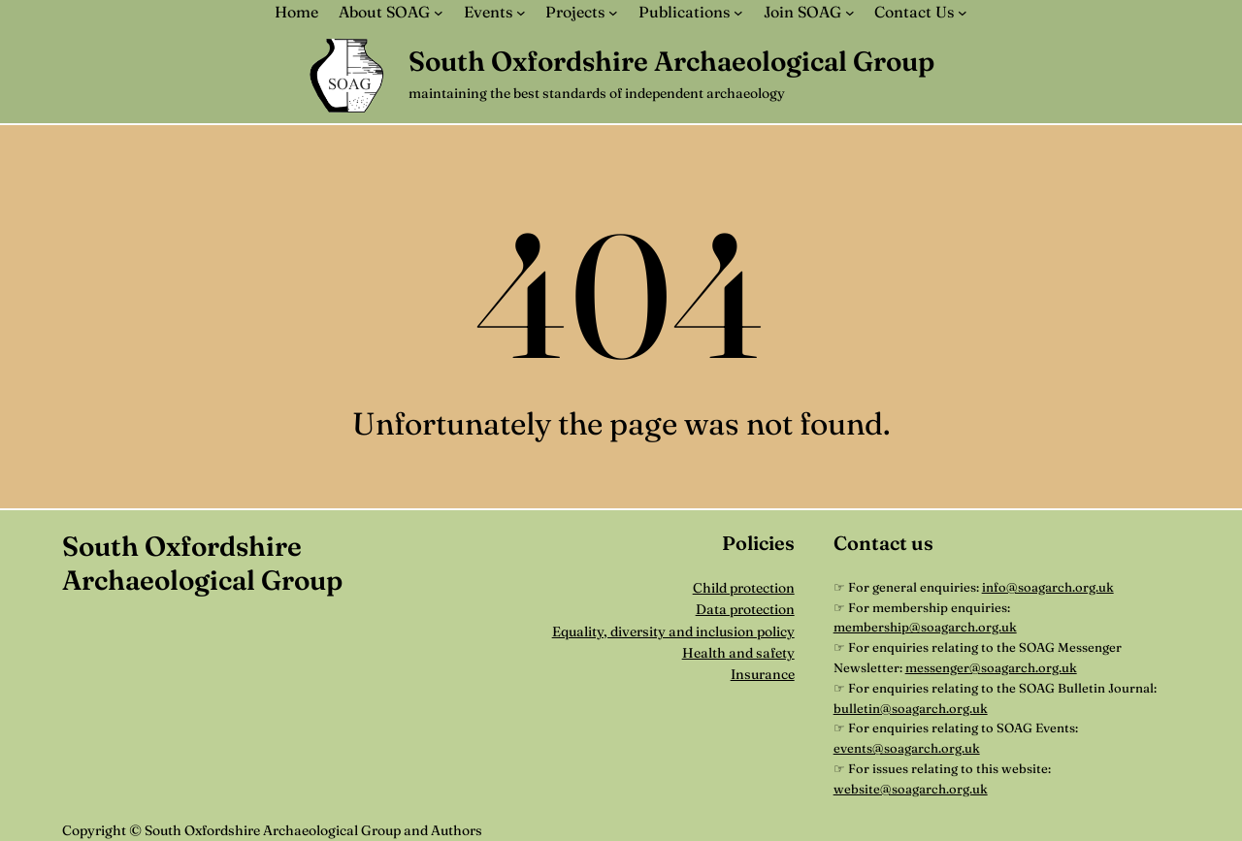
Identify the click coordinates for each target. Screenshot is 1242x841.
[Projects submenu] (613, 12)
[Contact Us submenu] (962, 12)
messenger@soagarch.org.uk (991, 667)
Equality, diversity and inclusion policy (673, 631)
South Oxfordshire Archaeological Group (671, 61)
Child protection (744, 588)
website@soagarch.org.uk (910, 788)
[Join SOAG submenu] (850, 12)
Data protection (745, 609)
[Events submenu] (521, 12)
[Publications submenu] (738, 12)
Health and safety (738, 653)
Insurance (763, 674)
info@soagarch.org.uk (1048, 587)
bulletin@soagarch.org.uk (910, 708)
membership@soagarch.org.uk (925, 626)
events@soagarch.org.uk (906, 748)
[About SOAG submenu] (438, 12)
